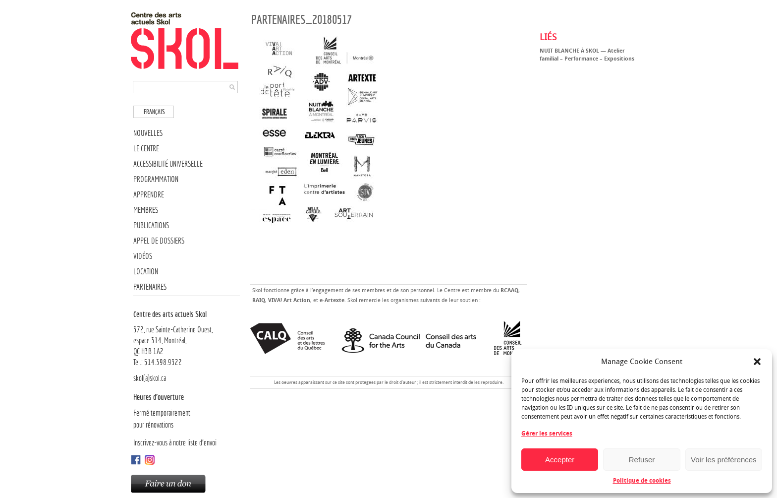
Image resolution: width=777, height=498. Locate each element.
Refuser (642, 459)
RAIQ (258, 300)
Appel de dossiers (158, 241)
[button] (757, 362)
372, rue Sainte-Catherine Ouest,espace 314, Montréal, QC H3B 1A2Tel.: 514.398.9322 (186, 338)
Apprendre (148, 194)
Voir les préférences (724, 459)
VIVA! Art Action (289, 300)
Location (145, 271)
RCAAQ (509, 290)
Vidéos (142, 256)
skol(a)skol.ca (149, 378)
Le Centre (146, 148)
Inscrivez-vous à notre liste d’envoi (175, 442)
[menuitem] (153, 112)
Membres (145, 210)
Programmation (155, 179)
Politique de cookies (642, 480)
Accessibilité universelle (168, 164)
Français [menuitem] (154, 112)
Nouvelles (148, 133)
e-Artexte (332, 300)
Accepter (559, 459)
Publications (151, 225)
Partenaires (149, 287)
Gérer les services (546, 433)
